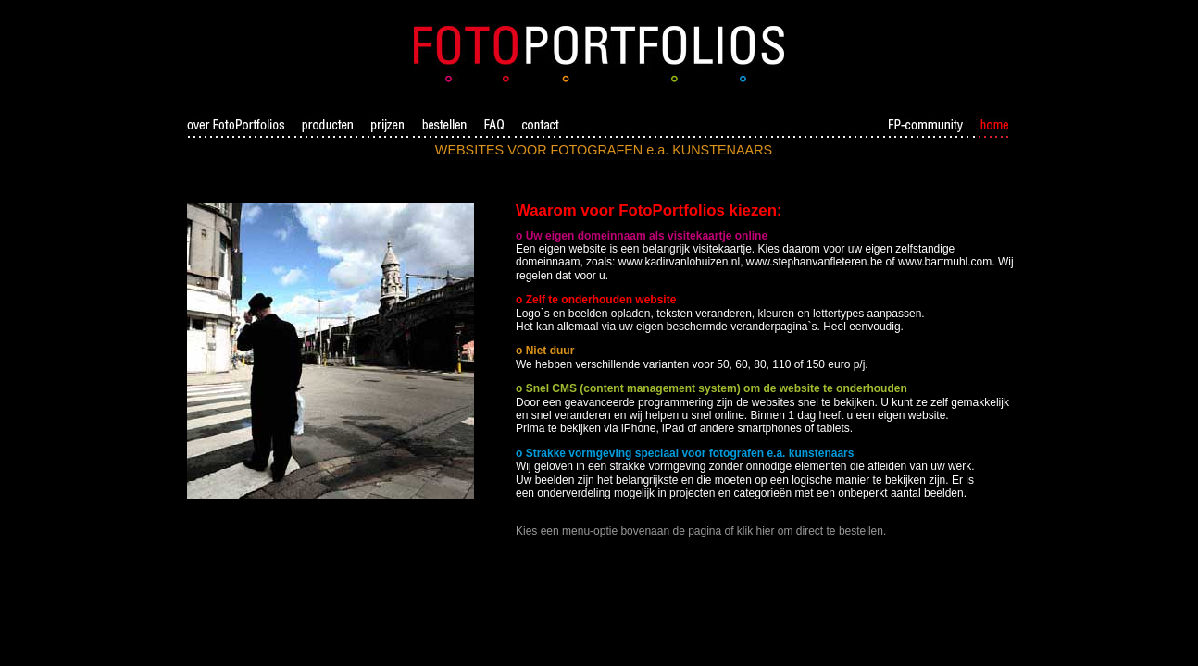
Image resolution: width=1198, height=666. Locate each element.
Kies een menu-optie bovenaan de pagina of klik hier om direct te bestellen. (701, 530)
